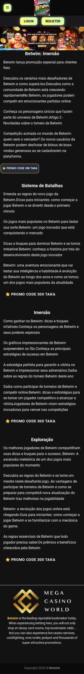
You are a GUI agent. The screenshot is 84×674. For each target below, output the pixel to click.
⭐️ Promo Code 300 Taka (20, 168)
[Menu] (7, 8)
